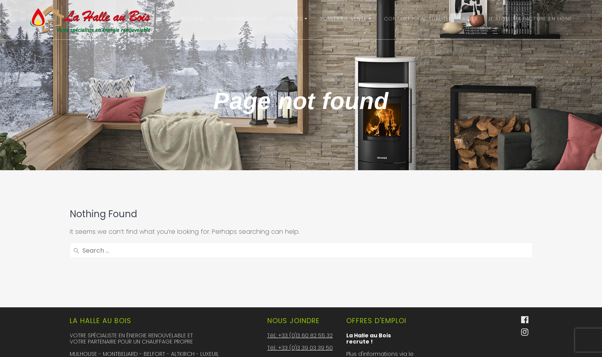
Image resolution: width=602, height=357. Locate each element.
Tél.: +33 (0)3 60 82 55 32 (300, 273)
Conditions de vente (295, 328)
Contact (397, 18)
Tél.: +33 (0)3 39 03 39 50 (300, 285)
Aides (470, 18)
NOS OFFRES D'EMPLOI (380, 327)
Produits (290, 18)
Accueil (192, 18)
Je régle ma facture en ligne (530, 18)
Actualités (436, 18)
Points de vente (343, 18)
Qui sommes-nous (240, 18)
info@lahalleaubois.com (300, 309)
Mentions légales (291, 346)
